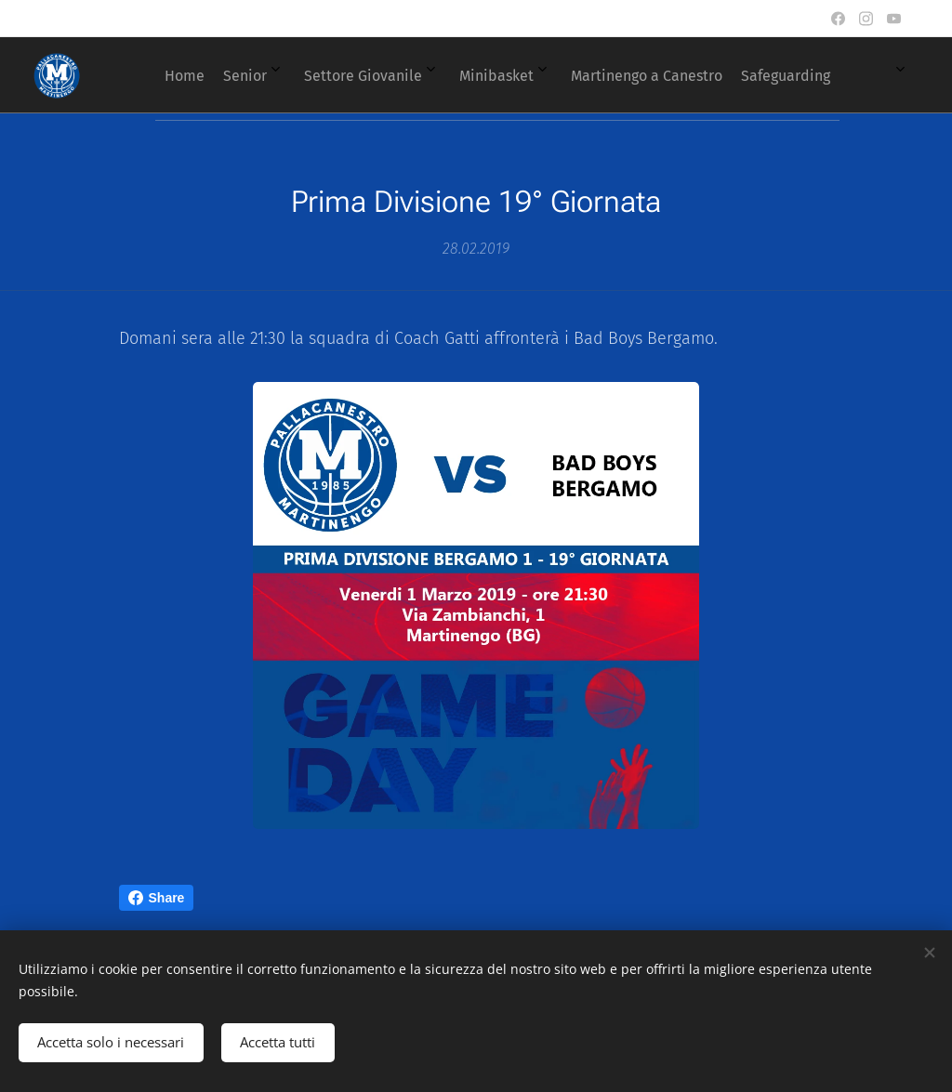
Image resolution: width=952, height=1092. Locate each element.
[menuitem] (436, 75)
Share (156, 897)
